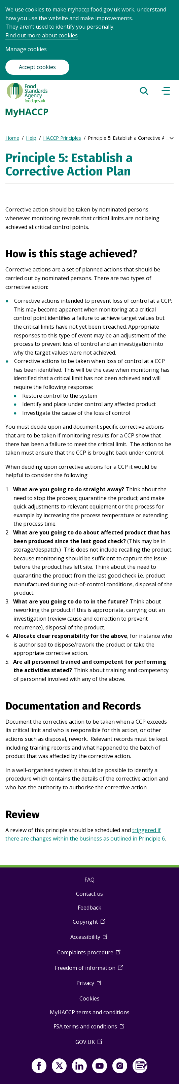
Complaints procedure (89, 954)
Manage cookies (26, 49)
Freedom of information (89, 970)
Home (12, 138)
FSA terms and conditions (88, 1028)
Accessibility (89, 939)
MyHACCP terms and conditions (90, 1012)
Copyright (89, 924)
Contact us (89, 893)
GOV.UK (88, 1044)
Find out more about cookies (41, 35)
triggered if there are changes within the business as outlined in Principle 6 (85, 834)
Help (31, 138)
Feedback (89, 907)
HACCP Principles (62, 138)
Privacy (89, 985)
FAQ (89, 879)
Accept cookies (37, 67)
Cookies (89, 998)
